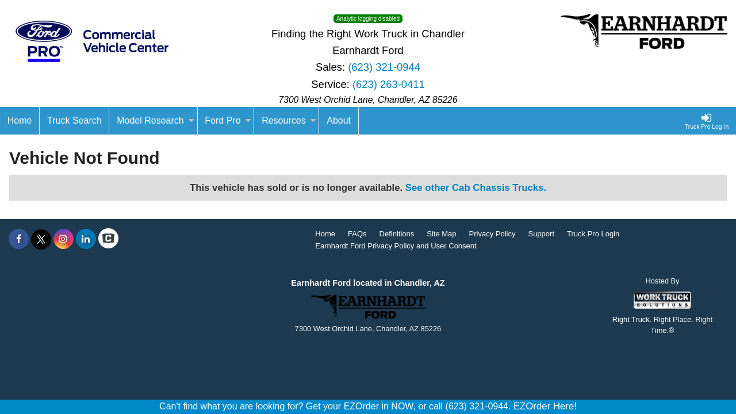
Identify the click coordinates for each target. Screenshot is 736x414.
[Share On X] (41, 239)
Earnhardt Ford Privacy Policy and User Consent (395, 245)
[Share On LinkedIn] (86, 239)
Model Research (155, 120)
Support (541, 233)
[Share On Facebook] (19, 239)
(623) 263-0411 (388, 84)
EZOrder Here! (545, 406)
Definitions (397, 233)
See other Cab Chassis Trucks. (475, 187)
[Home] (20, 121)
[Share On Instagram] (63, 239)
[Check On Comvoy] (108, 239)
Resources (289, 120)
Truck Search (74, 120)
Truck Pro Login (593, 233)
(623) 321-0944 (384, 67)
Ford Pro (228, 120)
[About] (338, 121)
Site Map (441, 233)
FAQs (357, 233)
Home (325, 233)
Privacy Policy (492, 233)
